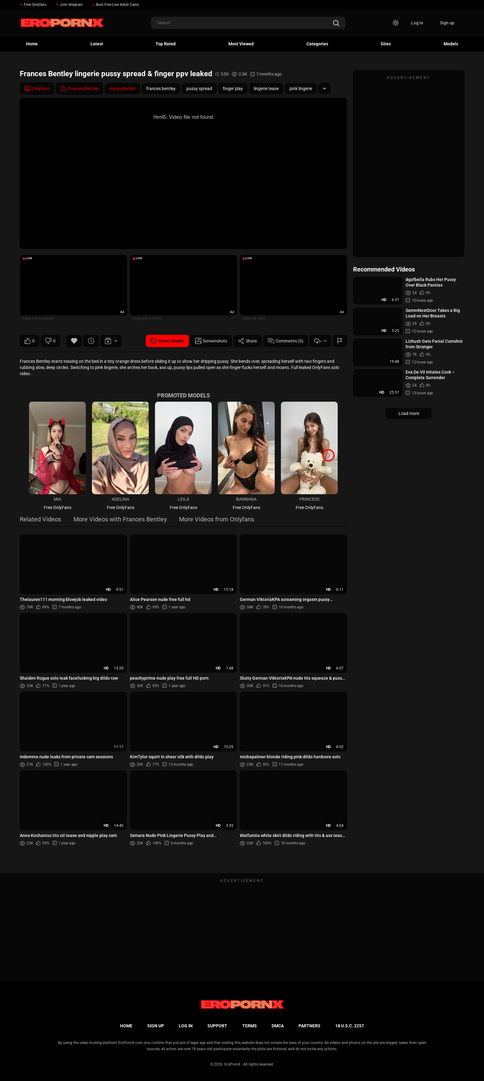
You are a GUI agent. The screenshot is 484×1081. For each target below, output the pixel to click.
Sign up (447, 22)
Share (247, 341)
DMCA (278, 1025)
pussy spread (199, 88)
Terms (249, 1025)
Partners (309, 1025)
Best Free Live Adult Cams (115, 4)
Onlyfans (36, 88)
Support (217, 1025)
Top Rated (166, 43)
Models (451, 43)
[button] (328, 455)
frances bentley (161, 88)
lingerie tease (266, 88)
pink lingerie (301, 88)
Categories (317, 43)
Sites (386, 43)
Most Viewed (241, 43)
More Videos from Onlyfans (216, 519)
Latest (96, 43)
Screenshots (211, 341)
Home (32, 43)
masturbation (122, 88)
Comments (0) (285, 341)
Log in (417, 22)
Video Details (167, 341)
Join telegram (69, 4)
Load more (408, 413)
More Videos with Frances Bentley (120, 519)
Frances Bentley (79, 88)
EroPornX (232, 1064)
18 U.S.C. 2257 (349, 1025)
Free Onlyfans (33, 4)
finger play (233, 88)
